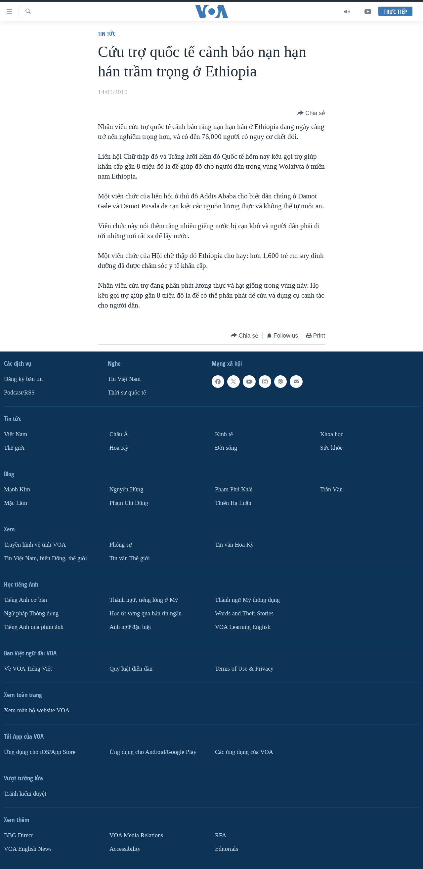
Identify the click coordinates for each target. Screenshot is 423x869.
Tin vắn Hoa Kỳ (234, 545)
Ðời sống (226, 448)
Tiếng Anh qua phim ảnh (33, 627)
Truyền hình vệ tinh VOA (35, 545)
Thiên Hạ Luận (233, 503)
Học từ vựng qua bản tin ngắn (145, 613)
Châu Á (118, 434)
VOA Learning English (243, 627)
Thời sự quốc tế (127, 392)
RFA (220, 835)
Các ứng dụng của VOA (244, 752)
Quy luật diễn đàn (130, 669)
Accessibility (125, 848)
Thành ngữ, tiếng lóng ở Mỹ (143, 600)
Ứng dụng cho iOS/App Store (39, 752)
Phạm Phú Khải (234, 489)
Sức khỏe (331, 448)
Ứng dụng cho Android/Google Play (152, 752)
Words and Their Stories (244, 613)
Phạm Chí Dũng (128, 503)
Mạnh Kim (17, 489)
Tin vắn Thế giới (129, 558)
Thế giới (14, 448)
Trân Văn (331, 489)
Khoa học (331, 434)
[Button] (311, 113)
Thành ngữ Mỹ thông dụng (247, 600)
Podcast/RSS (19, 392)
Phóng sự (120, 545)
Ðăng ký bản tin (23, 379)
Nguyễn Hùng (126, 489)
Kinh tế (224, 434)
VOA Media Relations (136, 835)
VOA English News (28, 848)
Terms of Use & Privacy (244, 669)
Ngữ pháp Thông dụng (31, 613)
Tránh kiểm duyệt (25, 794)
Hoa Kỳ (118, 448)
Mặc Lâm (15, 503)
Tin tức (106, 33)
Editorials (226, 848)
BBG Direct (18, 835)
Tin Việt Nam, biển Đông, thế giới (45, 558)
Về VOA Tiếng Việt (28, 669)
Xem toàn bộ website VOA (36, 710)
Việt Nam (15, 434)
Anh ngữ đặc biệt (130, 627)
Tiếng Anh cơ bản (25, 600)
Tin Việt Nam (124, 379)
